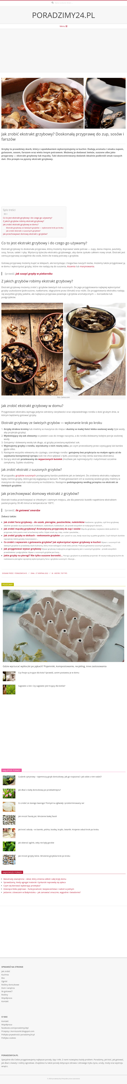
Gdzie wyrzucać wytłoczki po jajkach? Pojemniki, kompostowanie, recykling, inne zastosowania (55, 666)
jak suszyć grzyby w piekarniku (34, 273)
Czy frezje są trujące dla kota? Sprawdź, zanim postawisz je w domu (48, 672)
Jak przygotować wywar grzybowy (22, 548)
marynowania (87, 266)
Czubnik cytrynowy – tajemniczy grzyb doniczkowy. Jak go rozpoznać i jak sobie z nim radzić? (60, 776)
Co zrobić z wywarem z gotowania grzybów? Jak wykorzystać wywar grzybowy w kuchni (52, 542)
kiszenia (71, 266)
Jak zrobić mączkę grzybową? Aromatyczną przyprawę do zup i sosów (42, 528)
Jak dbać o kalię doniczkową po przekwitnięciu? (39, 790)
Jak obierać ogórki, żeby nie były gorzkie (36, 842)
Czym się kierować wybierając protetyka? (21, 885)
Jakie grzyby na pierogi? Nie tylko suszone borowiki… (33, 555)
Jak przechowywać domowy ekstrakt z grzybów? (25, 234)
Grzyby (57, 573)
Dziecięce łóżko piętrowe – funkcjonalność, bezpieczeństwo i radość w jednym (38, 889)
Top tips (64, 573)
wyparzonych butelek (50, 459)
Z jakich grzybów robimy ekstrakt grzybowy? (23, 221)
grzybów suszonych (26, 475)
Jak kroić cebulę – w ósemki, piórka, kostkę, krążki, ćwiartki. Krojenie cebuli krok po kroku (58, 829)
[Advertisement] (63, 50)
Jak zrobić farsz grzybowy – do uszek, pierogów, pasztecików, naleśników (44, 522)
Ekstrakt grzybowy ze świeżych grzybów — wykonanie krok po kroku (34, 228)
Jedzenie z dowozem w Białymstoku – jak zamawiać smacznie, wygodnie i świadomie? (42, 892)
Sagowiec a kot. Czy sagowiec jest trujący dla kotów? (41, 686)
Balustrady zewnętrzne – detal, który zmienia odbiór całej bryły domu (34, 879)
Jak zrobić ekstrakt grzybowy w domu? (20, 224)
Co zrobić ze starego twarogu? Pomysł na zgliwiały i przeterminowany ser (51, 803)
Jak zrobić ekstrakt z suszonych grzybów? (23, 231)
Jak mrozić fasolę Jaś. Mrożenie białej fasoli (37, 816)
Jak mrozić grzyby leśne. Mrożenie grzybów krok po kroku (44, 856)
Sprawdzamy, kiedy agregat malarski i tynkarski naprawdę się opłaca (34, 882)
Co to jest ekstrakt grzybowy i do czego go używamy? (27, 217)
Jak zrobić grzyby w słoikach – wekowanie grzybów (32, 535)
